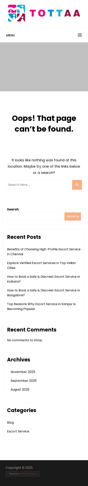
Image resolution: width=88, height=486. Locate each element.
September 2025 (24, 380)
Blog (10, 422)
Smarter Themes (27, 473)
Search (13, 209)
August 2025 (20, 389)
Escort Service (18, 431)
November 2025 (23, 372)
